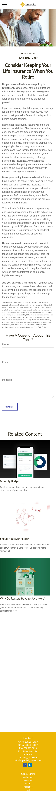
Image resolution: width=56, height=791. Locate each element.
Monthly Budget (10, 481)
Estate (28, 783)
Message (7, 380)
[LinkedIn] (30, 765)
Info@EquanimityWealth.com (27, 760)
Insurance (28, 787)
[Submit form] (10, 406)
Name (5, 344)
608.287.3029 (31, 742)
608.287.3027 (31, 745)
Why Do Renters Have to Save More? (23, 598)
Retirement (28, 777)
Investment (28, 780)
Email (5, 362)
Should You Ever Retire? (14, 538)
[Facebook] (25, 765)
